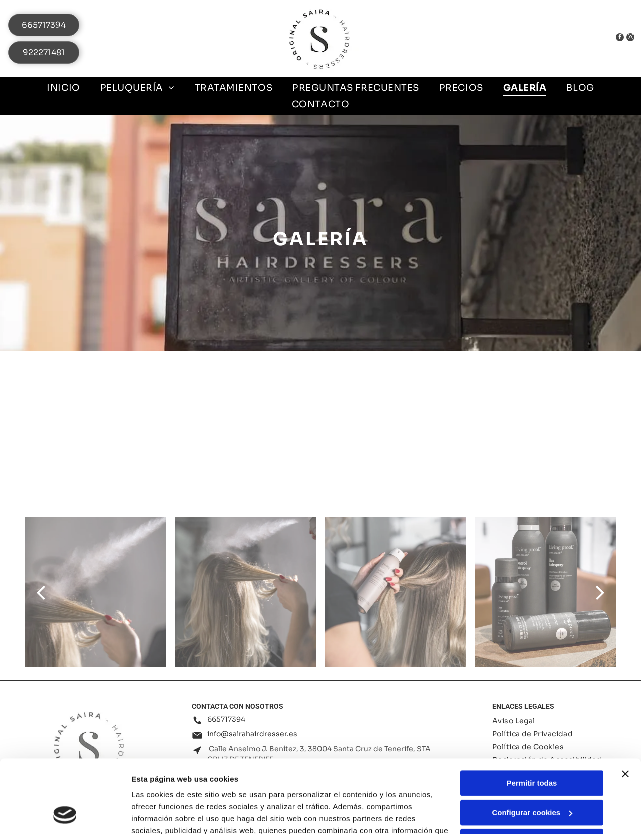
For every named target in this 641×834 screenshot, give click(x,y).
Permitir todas (532, 715)
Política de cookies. (204, 786)
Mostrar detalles (160, 814)
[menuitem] (63, 87)
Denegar (532, 773)
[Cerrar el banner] (625, 705)
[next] (600, 592)
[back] (40, 592)
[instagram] (628, 38)
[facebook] (613, 38)
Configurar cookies (532, 744)
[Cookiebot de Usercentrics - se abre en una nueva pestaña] (65, 814)
